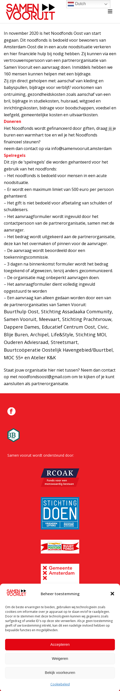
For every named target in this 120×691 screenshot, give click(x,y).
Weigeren (60, 662)
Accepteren (60, 648)
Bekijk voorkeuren (60, 676)
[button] (112, 597)
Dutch (77, 4)
